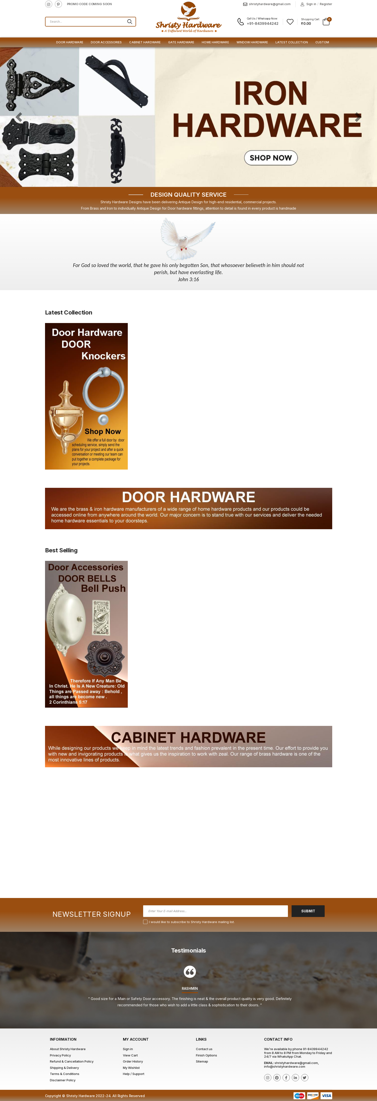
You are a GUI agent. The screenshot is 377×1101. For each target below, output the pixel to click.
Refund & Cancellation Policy (71, 1061)
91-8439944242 (315, 1049)
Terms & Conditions (64, 1074)
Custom (322, 42)
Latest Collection (292, 42)
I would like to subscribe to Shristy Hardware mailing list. (192, 922)
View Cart (130, 1055)
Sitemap (202, 1061)
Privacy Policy (60, 1055)
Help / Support (133, 1074)
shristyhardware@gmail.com (267, 4)
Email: (269, 1063)
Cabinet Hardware (145, 42)
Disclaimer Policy (62, 1080)
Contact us (204, 1049)
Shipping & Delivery (64, 1068)
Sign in (308, 4)
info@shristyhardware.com (284, 1066)
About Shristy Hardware (68, 1049)
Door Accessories (106, 42)
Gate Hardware (181, 42)
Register (326, 4)
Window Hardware (252, 42)
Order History (133, 1061)
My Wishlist (131, 1068)
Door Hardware (69, 42)
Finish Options (206, 1055)
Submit (308, 911)
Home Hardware (215, 42)
